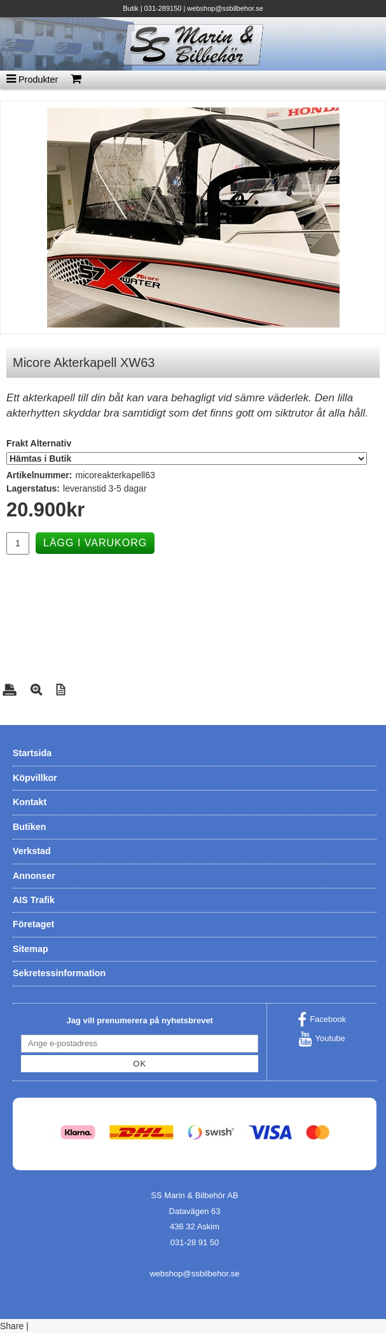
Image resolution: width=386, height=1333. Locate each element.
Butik (130, 8)
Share (12, 1326)
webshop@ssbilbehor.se (225, 8)
